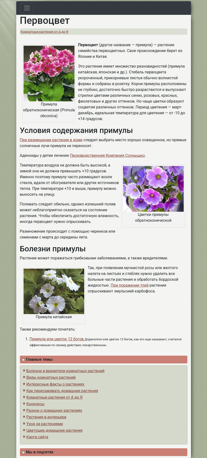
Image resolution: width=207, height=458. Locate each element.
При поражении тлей (130, 285)
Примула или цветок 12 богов (57, 339)
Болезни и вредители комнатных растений (65, 371)
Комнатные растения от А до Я (44, 32)
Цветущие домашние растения (54, 430)
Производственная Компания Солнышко (107, 155)
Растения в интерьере (46, 417)
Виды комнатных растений (51, 377)
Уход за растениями (44, 424)
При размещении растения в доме (51, 140)
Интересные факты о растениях (55, 384)
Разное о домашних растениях (54, 410)
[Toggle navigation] (27, 8)
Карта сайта (37, 437)
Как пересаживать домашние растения (62, 390)
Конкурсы (35, 404)
